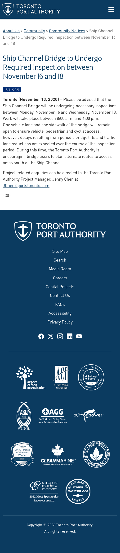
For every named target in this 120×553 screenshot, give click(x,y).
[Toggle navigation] (111, 9)
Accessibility (60, 312)
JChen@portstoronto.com (26, 185)
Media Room (60, 268)
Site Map (60, 251)
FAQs (60, 304)
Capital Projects (60, 286)
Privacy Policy (60, 321)
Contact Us (60, 295)
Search (60, 259)
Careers (60, 277)
